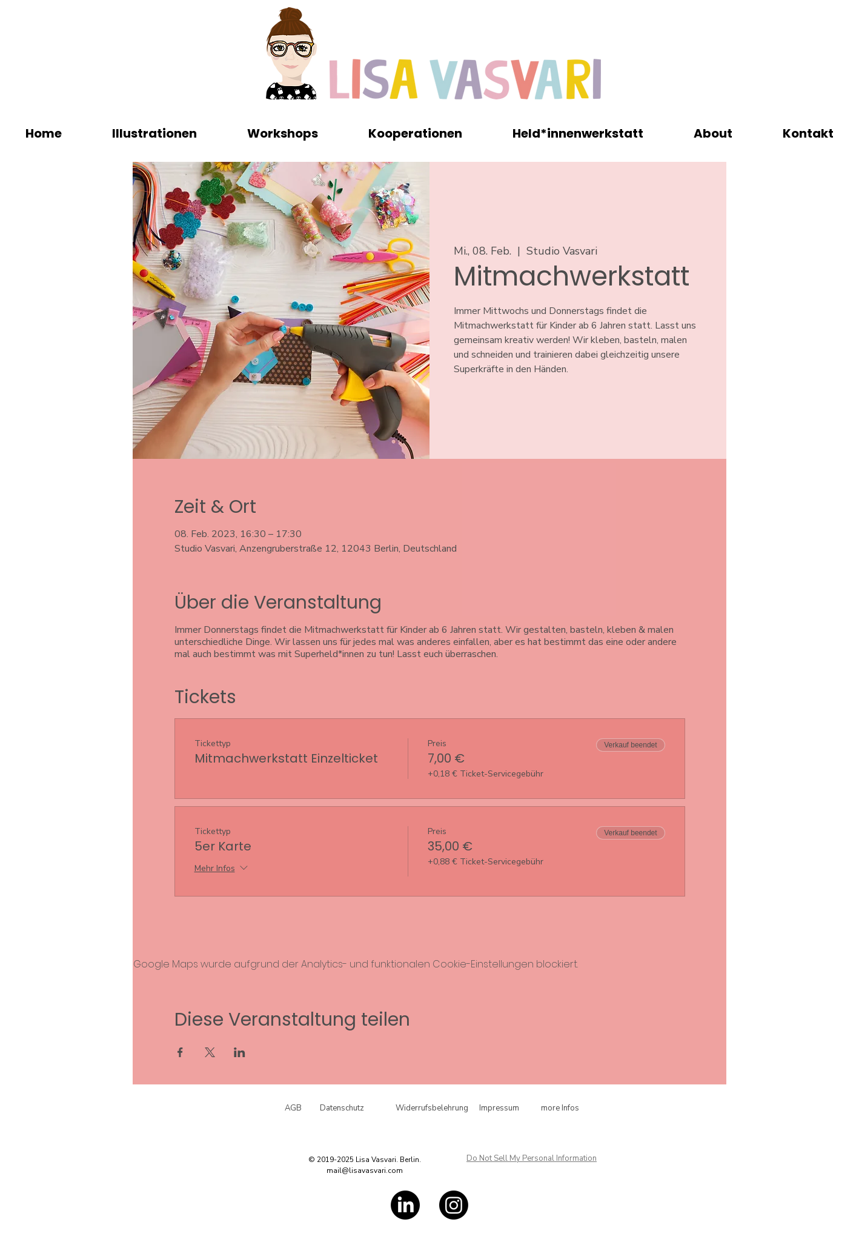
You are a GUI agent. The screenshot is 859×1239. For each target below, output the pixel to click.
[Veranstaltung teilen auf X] (210, 1052)
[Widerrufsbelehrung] (431, 1108)
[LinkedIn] (405, 1205)
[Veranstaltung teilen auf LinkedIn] (239, 1052)
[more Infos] (560, 1108)
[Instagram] (453, 1205)
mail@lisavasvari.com (365, 1170)
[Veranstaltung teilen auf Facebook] (180, 1052)
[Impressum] (499, 1108)
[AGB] (293, 1108)
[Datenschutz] (342, 1108)
